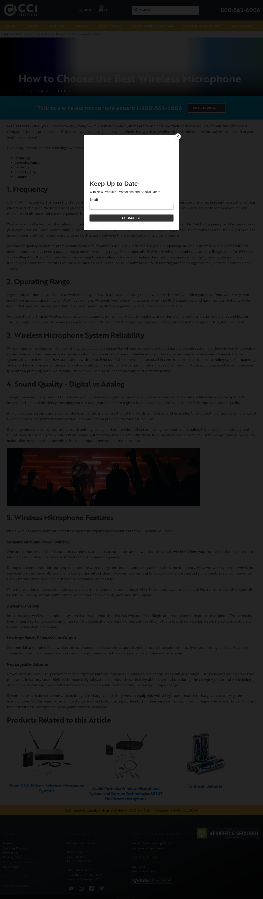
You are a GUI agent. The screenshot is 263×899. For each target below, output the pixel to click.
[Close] (178, 136)
